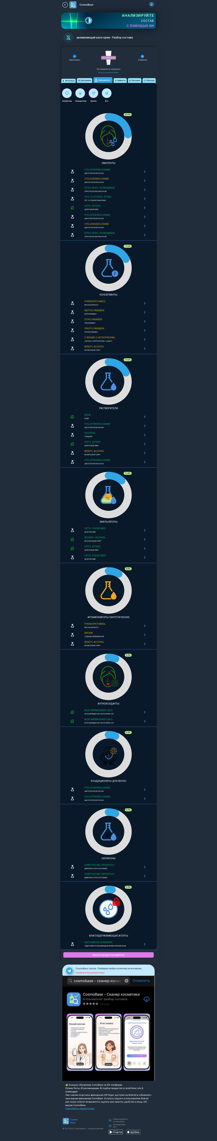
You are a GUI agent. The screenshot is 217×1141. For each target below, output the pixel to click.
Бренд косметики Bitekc (108, 73)
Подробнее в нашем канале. (80, 1108)
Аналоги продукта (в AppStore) (108, 955)
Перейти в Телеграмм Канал (90, 973)
